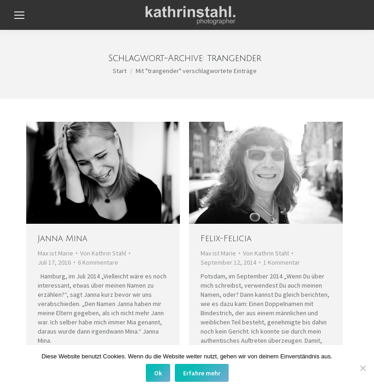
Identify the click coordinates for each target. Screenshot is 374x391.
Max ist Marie (55, 253)
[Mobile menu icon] (19, 15)
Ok (158, 373)
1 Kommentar (281, 262)
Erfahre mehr (201, 373)
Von (103, 253)
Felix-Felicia (226, 238)
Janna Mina (62, 238)
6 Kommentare (98, 262)
